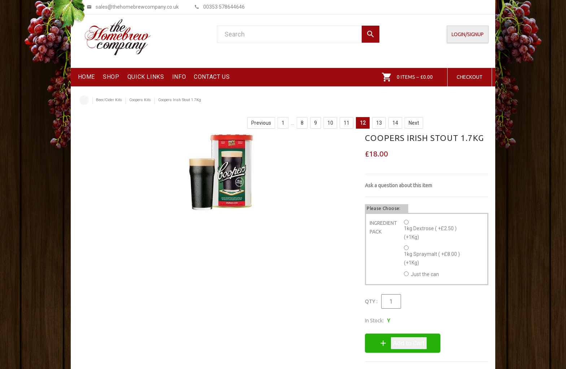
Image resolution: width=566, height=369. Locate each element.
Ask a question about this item (398, 185)
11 (346, 123)
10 (330, 123)
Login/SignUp (468, 34)
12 (363, 123)
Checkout (470, 77)
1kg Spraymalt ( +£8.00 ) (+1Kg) (432, 258)
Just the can (425, 274)
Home (84, 100)
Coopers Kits (140, 100)
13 (379, 123)
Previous (261, 123)
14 (395, 123)
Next (414, 123)
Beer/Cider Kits (109, 100)
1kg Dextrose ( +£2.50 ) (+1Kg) (430, 233)
